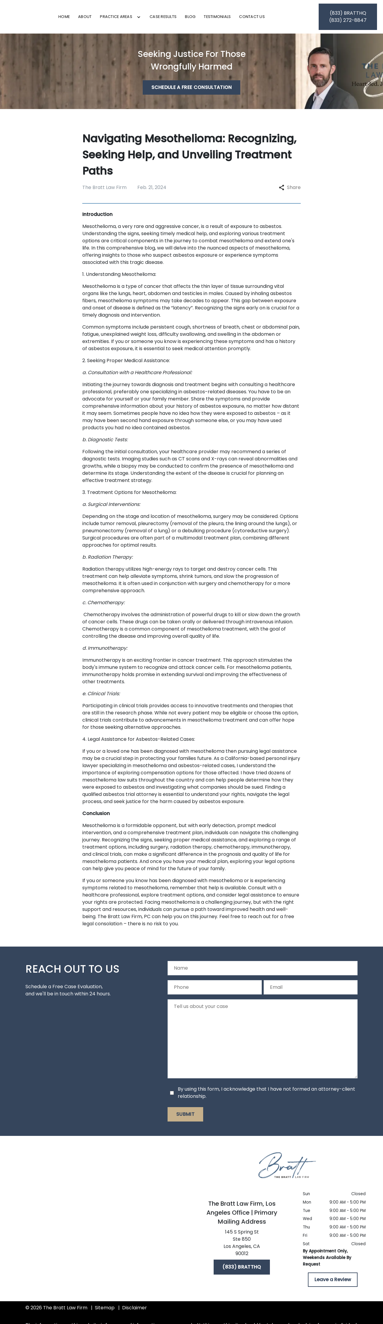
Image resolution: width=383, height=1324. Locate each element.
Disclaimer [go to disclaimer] (134, 1311)
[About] (115, 18)
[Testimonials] (247, 18)
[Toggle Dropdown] (169, 18)
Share (290, 191)
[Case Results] (193, 18)
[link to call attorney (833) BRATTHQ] (348, 18)
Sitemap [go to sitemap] (105, 1311)
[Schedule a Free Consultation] (192, 91)
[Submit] (185, 1118)
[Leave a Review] (333, 1283)
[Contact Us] (282, 18)
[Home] (94, 18)
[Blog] (220, 18)
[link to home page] (35, 19)
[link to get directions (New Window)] (241, 1247)
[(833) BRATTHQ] (242, 1270)
